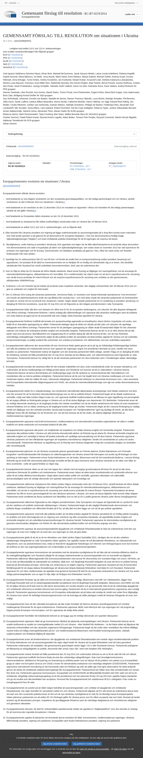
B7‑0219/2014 (15, 55)
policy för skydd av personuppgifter (94, 752)
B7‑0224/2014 (20, 67)
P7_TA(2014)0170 (117, 166)
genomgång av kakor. (71, 756)
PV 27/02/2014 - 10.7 (80, 166)
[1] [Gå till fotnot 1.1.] (63, 202)
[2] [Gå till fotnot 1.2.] (35, 210)
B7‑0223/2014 (15, 64)
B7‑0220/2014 (15, 58)
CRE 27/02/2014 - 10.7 (80, 169)
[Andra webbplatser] (126, 3)
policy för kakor (120, 752)
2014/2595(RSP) (26, 146)
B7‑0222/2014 (16, 61)
